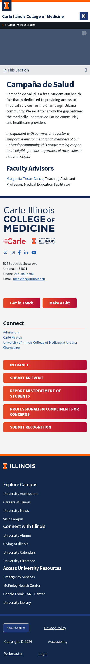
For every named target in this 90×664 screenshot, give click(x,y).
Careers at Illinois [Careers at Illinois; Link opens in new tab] (17, 502)
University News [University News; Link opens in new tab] (16, 510)
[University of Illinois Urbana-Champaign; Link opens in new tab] (6, 6)
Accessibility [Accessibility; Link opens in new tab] (57, 641)
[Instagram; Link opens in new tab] (13, 252)
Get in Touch (21, 302)
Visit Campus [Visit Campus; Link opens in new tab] (13, 519)
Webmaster (13, 653)
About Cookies (16, 628)
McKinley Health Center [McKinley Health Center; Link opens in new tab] (21, 585)
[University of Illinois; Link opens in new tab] (19, 466)
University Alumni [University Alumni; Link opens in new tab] (17, 535)
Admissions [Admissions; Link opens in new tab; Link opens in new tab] (11, 332)
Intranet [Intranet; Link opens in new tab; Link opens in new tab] (19, 364)
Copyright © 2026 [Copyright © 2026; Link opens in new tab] (18, 641)
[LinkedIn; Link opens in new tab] (26, 252)
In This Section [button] (16, 70)
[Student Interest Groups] (20, 25)
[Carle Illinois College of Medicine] (33, 16)
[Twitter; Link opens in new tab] (5, 252)
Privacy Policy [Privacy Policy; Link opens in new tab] (55, 627)
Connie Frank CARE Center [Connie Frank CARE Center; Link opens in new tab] (24, 593)
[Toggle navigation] (84, 16)
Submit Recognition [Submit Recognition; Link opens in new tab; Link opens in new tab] (30, 427)
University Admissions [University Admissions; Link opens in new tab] (20, 493)
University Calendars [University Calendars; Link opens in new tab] (19, 552)
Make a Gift (59, 302)
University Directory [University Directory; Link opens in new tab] (19, 560)
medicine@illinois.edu (29, 279)
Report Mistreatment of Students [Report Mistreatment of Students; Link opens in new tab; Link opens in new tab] (35, 393)
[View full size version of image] (84, 33)
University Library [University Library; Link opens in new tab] (17, 602)
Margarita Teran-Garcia (24, 178)
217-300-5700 (24, 274)
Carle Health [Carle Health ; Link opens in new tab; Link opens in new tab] (12, 337)
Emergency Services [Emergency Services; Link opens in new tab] (19, 576)
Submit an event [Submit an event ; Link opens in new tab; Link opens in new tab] (26, 377)
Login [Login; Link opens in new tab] (43, 653)
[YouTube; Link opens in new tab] (33, 252)
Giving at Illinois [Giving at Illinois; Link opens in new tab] (15, 543)
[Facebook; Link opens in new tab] (19, 252)
